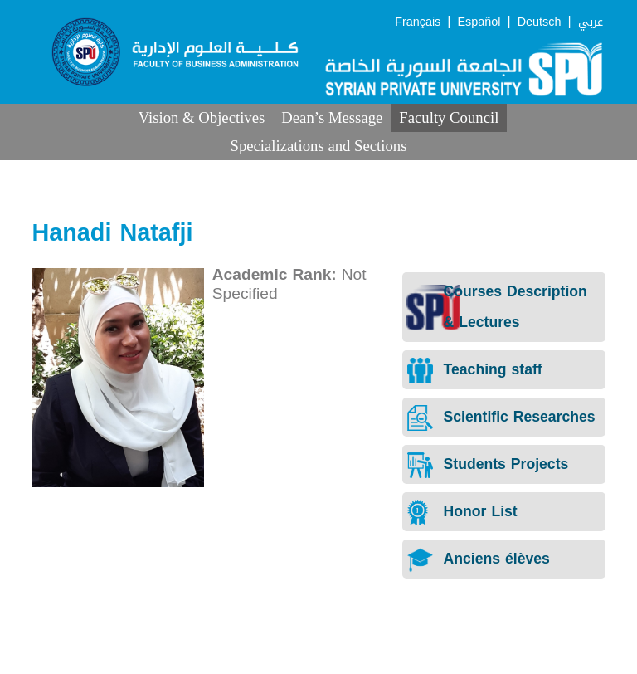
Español (478, 22)
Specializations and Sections (319, 145)
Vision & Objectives (202, 117)
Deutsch (540, 22)
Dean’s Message (331, 117)
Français (417, 22)
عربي (590, 22)
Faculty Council (448, 117)
